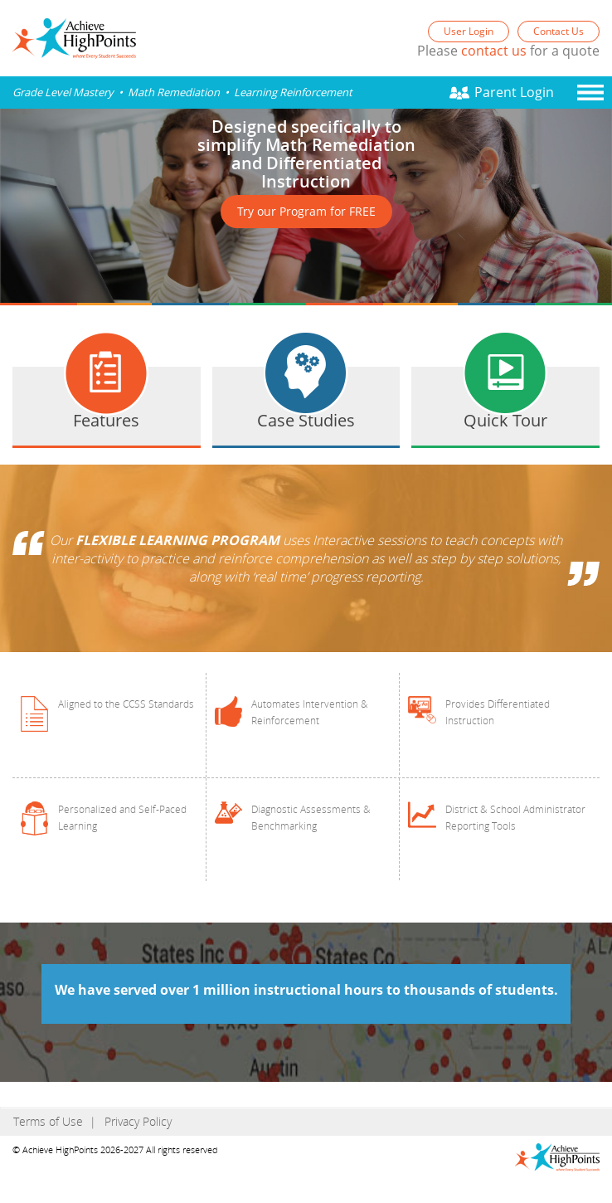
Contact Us (558, 31)
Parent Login (514, 92)
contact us (494, 50)
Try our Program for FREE (306, 211)
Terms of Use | (54, 1121)
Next (423, 123)
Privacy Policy (138, 1121)
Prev (423, 273)
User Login (468, 31)
